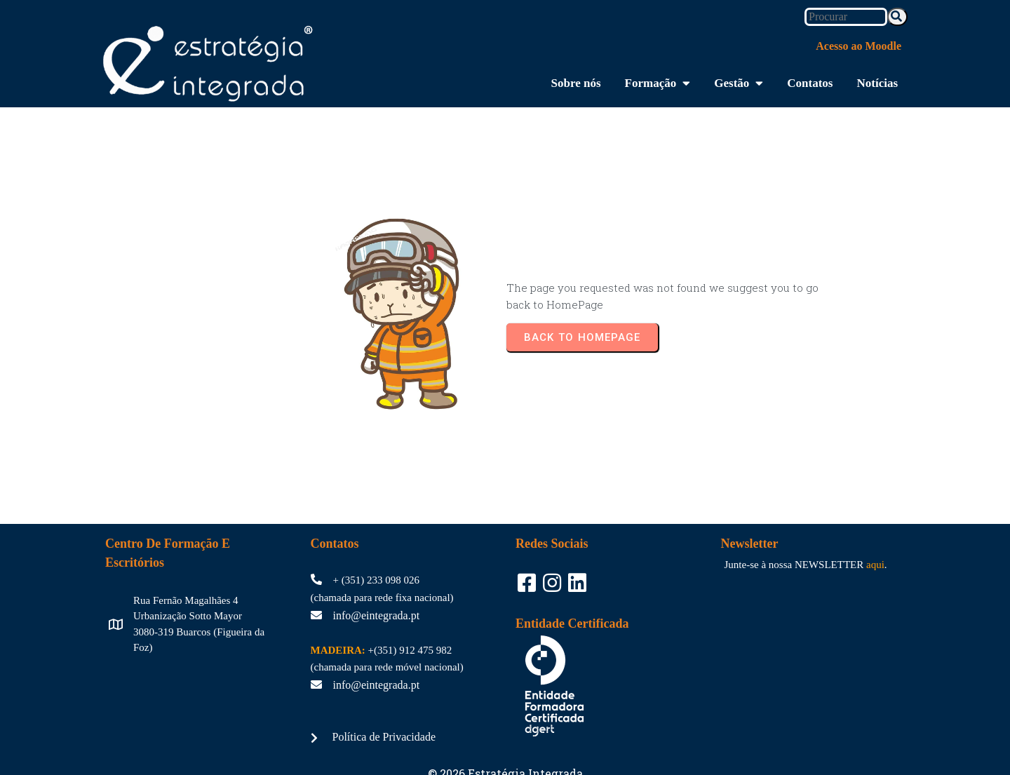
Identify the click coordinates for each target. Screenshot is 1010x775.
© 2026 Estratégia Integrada (505, 729)
